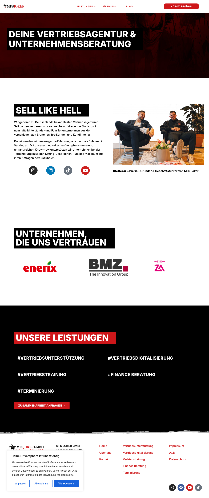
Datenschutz (177, 459)
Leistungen (86, 6)
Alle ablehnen (41, 483)
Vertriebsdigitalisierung (138, 452)
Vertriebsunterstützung (138, 446)
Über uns (109, 6)
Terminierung (131, 472)
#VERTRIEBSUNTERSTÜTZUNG (51, 358)
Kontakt (104, 459)
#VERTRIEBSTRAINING (42, 374)
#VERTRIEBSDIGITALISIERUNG (140, 358)
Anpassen (20, 483)
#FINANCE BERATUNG (131, 374)
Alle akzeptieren (66, 483)
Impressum (176, 446)
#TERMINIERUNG (36, 391)
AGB (172, 452)
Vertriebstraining (134, 459)
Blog (129, 6)
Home (103, 446)
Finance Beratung (134, 466)
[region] (45, 470)
